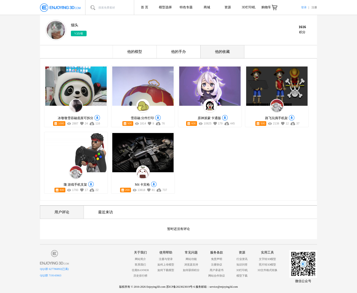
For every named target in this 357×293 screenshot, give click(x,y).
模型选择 (165, 7)
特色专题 (186, 7)
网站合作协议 (216, 275)
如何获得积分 (191, 270)
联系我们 (140, 264)
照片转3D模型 (267, 264)
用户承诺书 (217, 270)
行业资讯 (242, 259)
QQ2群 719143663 (50, 275)
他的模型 (134, 52)
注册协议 (216, 264)
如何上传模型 (165, 264)
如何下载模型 (165, 270)
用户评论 (61, 212)
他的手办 (178, 52)
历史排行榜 (140, 275)
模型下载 (242, 275)
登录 (304, 7)
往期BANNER (140, 270)
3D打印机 (248, 7)
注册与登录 (166, 259)
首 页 (144, 7)
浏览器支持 (191, 264)
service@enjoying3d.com (223, 286)
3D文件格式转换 (267, 270)
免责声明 (216, 259)
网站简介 (140, 259)
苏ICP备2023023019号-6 (180, 286)
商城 (207, 7)
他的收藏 (222, 52)
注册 (314, 7)
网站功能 (191, 259)
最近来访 (105, 212)
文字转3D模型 (267, 259)
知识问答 (242, 264)
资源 (227, 7)
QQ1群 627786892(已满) (54, 269)
